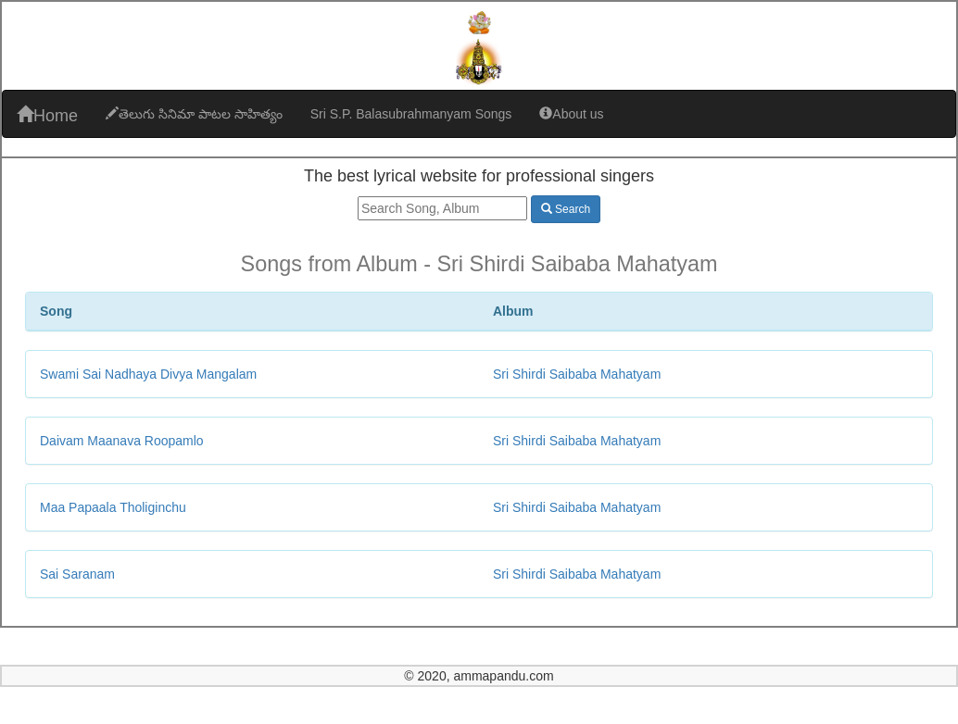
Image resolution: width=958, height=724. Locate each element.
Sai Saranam (77, 574)
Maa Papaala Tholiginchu (113, 507)
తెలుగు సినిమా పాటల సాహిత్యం (194, 113)
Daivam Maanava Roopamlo (122, 440)
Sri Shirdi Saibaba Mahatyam (577, 374)
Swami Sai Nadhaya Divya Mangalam (148, 374)
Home (47, 115)
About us (571, 113)
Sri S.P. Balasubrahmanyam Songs (411, 113)
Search (565, 209)
